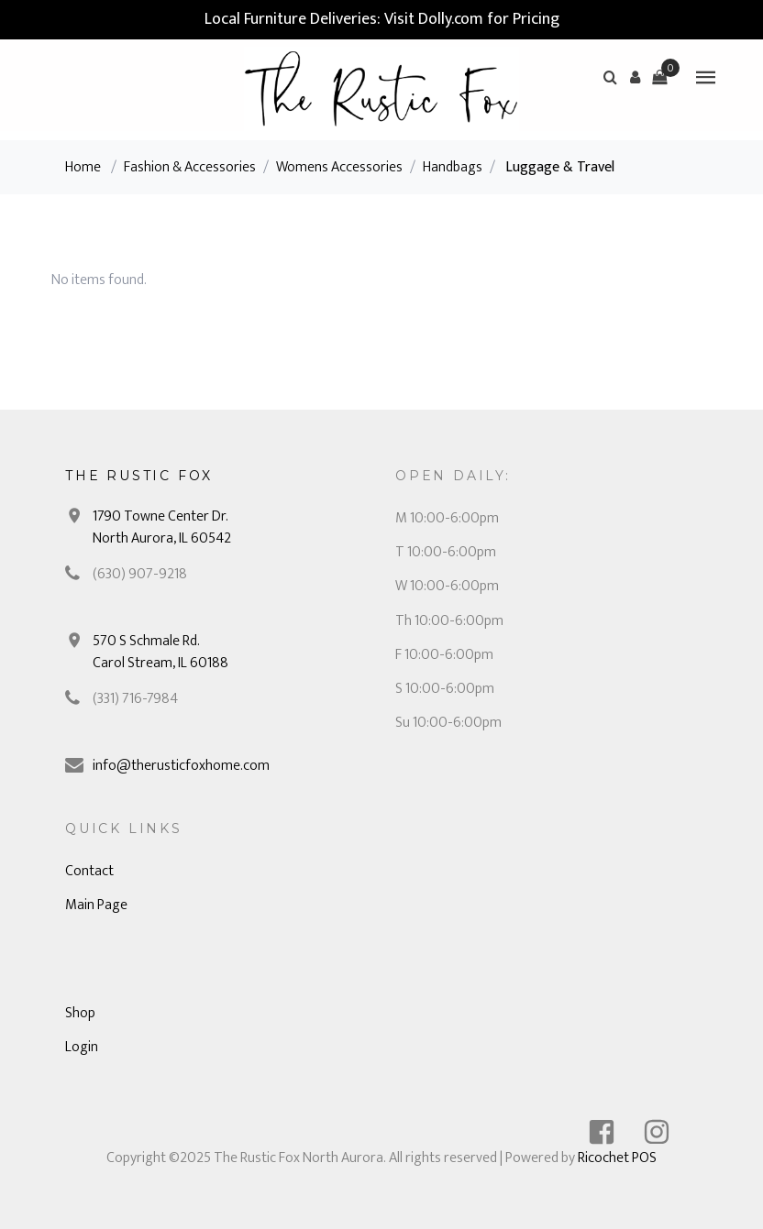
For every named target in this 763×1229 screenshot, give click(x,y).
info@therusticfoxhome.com (181, 765)
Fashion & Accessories (190, 167)
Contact (89, 871)
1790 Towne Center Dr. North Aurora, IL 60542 (162, 527)
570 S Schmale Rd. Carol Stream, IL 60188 (160, 652)
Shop (80, 1013)
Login (81, 1047)
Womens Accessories (339, 167)
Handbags (452, 167)
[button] (635, 77)
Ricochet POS (617, 1158)
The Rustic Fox (139, 475)
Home (83, 167)
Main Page (96, 905)
